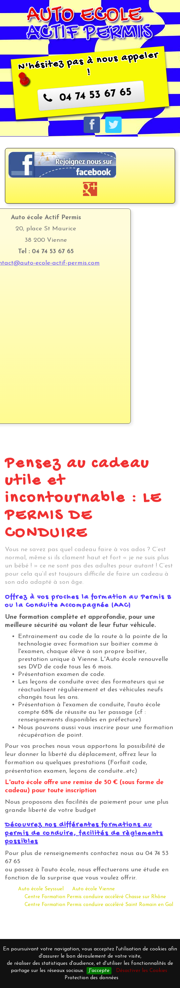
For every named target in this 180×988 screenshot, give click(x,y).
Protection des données (91, 977)
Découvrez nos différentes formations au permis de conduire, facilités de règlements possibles (84, 871)
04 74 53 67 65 (91, 95)
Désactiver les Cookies (141, 970)
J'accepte (99, 970)
